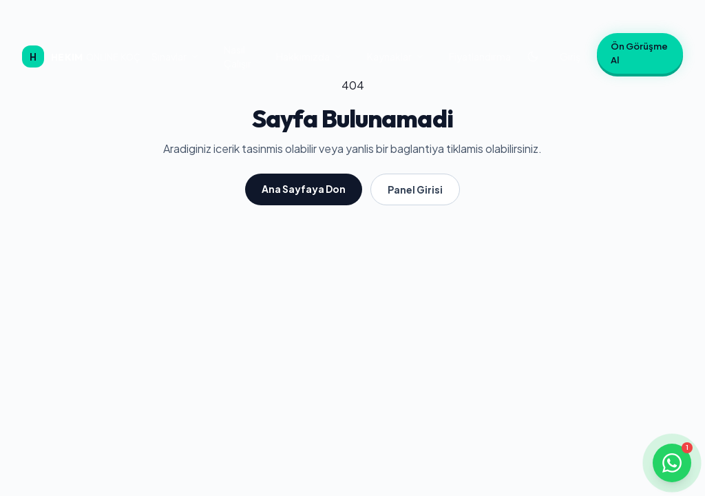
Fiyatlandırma (480, 56)
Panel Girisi (415, 189)
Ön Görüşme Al (639, 53)
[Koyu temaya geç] (533, 56)
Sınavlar (175, 56)
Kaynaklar (395, 56)
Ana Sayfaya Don (304, 189)
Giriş (570, 56)
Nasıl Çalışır (237, 56)
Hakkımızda (309, 56)
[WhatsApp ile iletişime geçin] (672, 463)
